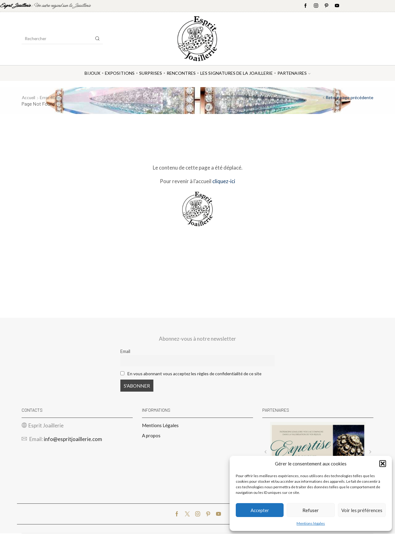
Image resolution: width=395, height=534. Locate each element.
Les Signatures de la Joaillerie (236, 73)
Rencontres (181, 73)
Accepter (260, 510)
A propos (151, 436)
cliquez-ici (223, 181)
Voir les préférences (361, 510)
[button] (383, 463)
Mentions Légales (160, 426)
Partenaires (293, 73)
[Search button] (97, 38)
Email (125, 351)
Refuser (310, 510)
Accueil (29, 97)
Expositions (120, 73)
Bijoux (92, 73)
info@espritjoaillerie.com (73, 439)
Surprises (150, 73)
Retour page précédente (349, 97)
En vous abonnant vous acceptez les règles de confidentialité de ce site (197, 373)
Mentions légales (311, 523)
